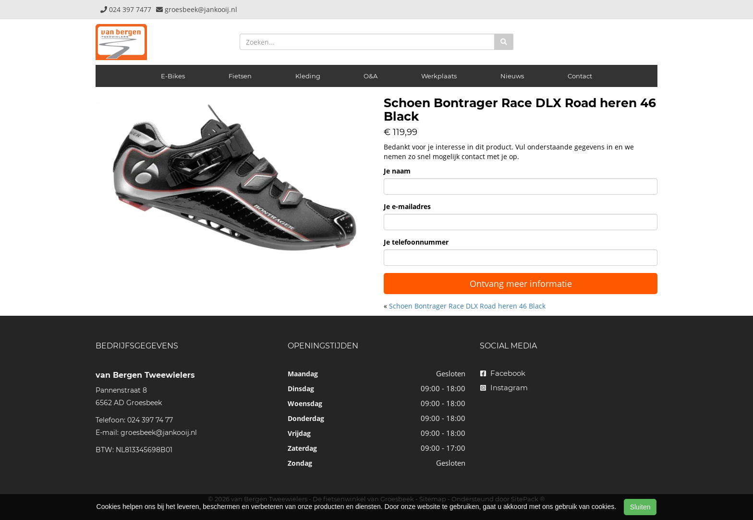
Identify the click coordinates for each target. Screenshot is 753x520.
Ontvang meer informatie (521, 283)
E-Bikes (173, 76)
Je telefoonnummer (416, 242)
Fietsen (240, 76)
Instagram (504, 387)
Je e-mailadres (407, 206)
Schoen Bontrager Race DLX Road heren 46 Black (467, 305)
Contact (580, 76)
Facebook (502, 373)
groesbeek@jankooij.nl (159, 432)
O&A (370, 76)
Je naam (397, 170)
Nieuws (512, 76)
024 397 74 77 (150, 420)
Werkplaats (439, 76)
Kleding (307, 76)
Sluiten (640, 507)
